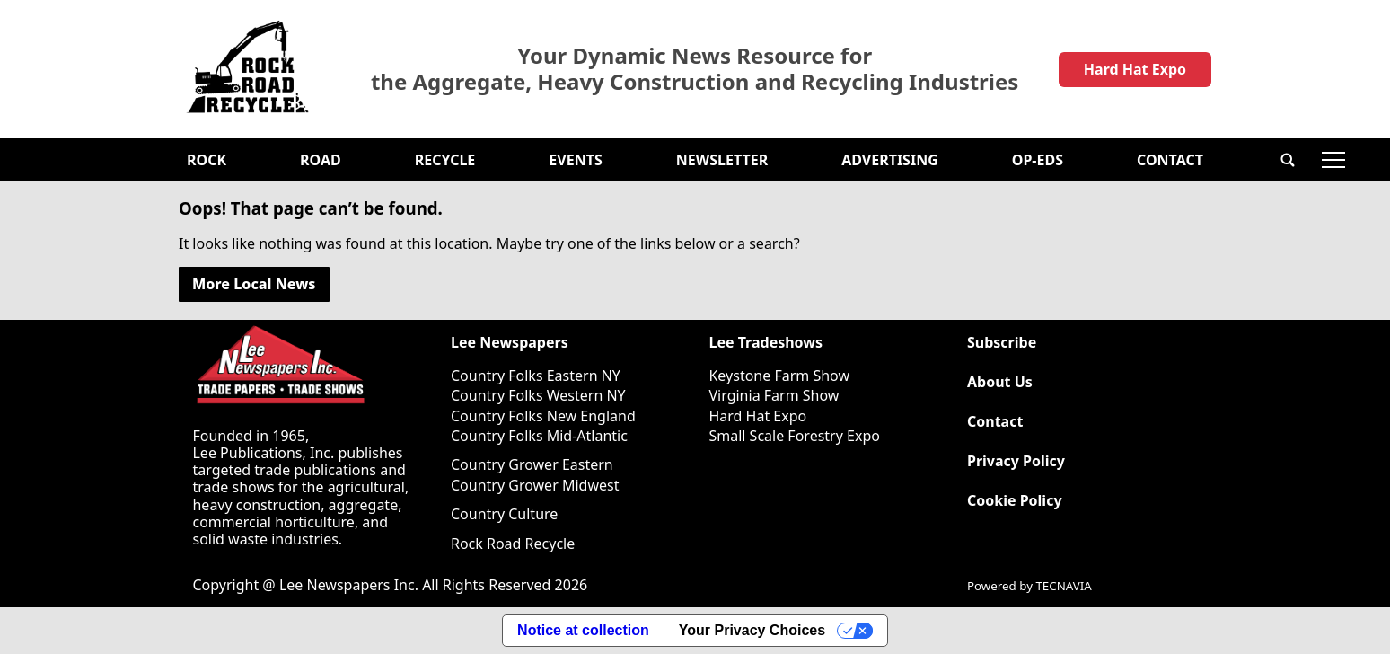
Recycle (445, 160)
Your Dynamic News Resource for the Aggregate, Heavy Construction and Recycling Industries (695, 69)
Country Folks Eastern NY (535, 375)
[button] (1287, 160)
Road (320, 160)
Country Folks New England (543, 416)
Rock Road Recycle (513, 543)
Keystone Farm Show (778, 375)
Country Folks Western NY (538, 395)
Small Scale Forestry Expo (793, 436)
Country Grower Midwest (535, 485)
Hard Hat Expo (1135, 69)
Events (575, 160)
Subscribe (1001, 342)
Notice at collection (583, 630)
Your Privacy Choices (752, 630)
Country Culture (504, 514)
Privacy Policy (1016, 461)
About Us (1000, 382)
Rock (206, 160)
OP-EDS (1037, 160)
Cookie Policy (1014, 500)
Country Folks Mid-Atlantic (539, 436)
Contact (1170, 160)
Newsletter (722, 160)
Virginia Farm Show (773, 395)
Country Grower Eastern (532, 464)
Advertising (889, 160)
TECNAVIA (1063, 586)
